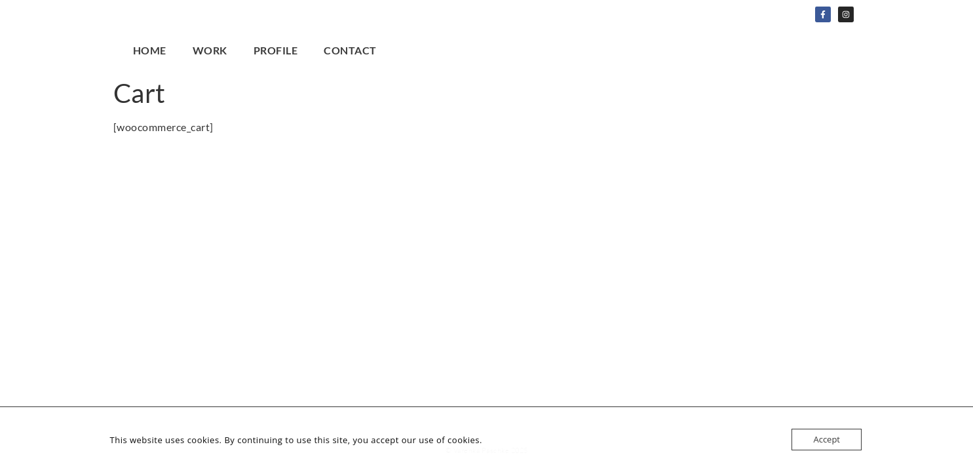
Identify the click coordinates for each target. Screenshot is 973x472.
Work (210, 50)
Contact (350, 50)
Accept (826, 439)
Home (149, 50)
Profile (276, 50)
